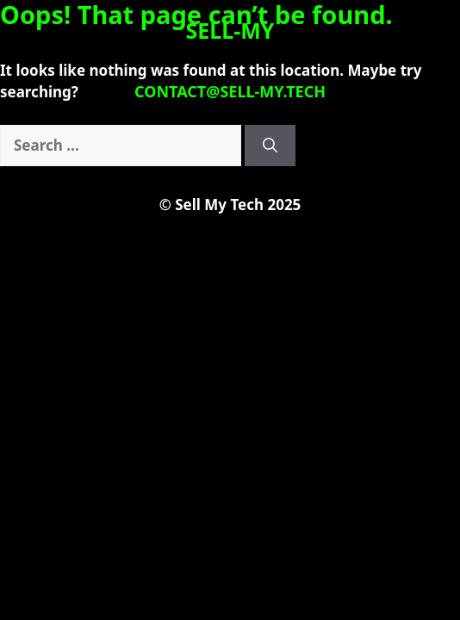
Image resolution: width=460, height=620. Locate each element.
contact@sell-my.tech (230, 91)
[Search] (270, 145)
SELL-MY (230, 30)
